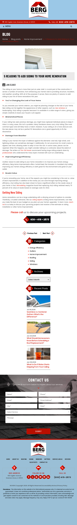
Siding (32, 261)
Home (8, 459)
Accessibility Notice (49, 486)
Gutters (33, 251)
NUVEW (12, 486)
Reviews (68, 459)
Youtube (40, 477)
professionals (7, 153)
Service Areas (57, 459)
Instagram (44, 477)
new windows (60, 108)
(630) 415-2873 (62, 477)
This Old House (25, 150)
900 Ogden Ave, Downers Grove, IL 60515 (20, 22)
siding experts (37, 200)
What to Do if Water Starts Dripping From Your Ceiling (38, 365)
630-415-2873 (67, 22)
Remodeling (21, 185)
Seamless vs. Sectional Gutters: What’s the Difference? (36, 314)
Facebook (29, 477)
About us (15, 459)
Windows (33, 264)
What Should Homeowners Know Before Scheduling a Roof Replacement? (38, 340)
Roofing (33, 258)
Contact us (43, 462)
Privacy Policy (62, 486)
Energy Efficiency (37, 248)
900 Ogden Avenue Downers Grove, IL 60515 (14, 477)
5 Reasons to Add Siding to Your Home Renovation (35, 76)
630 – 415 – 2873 (39, 219)
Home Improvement (38, 254)
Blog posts (33, 462)
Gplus (36, 477)
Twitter (32, 477)
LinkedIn (48, 477)
